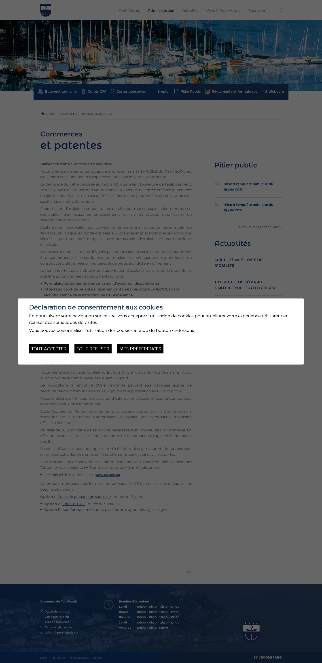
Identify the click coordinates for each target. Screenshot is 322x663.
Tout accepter (49, 348)
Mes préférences (140, 348)
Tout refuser (93, 348)
